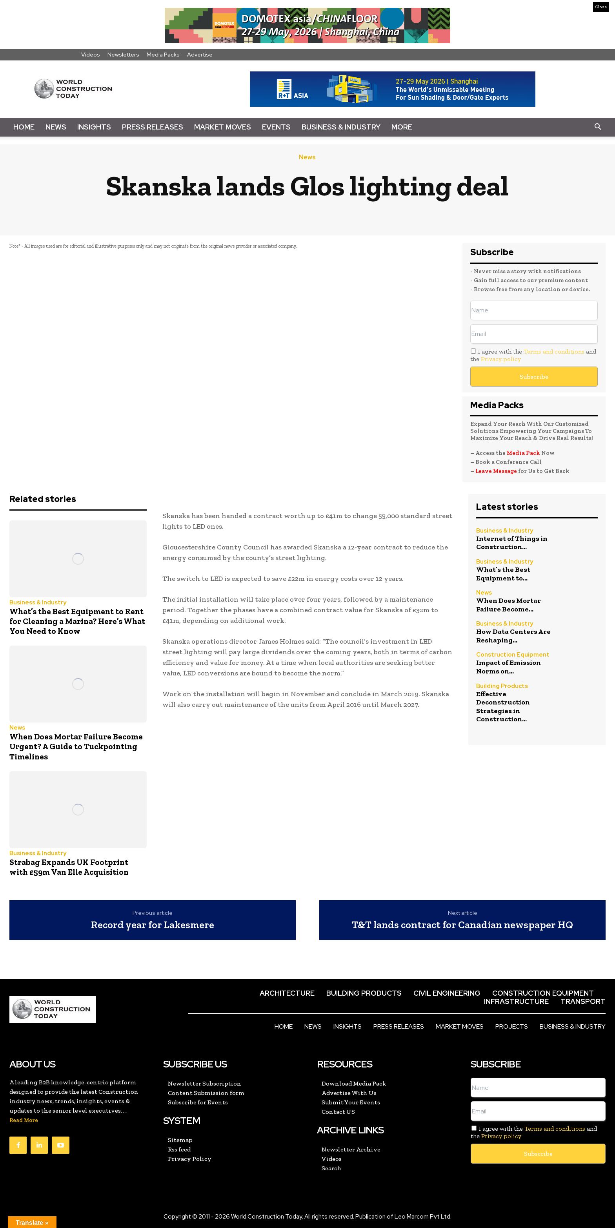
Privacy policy (501, 359)
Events (276, 126)
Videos (90, 54)
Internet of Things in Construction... (512, 542)
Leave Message (496, 470)
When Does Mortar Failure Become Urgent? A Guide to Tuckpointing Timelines (76, 746)
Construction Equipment (512, 655)
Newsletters (123, 54)
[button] (597, 127)
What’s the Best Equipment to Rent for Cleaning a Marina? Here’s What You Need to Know (77, 621)
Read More (23, 1120)
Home (24, 126)
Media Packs (163, 54)
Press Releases (152, 126)
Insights (94, 126)
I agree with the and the (533, 355)
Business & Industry (341, 126)
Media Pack (523, 452)
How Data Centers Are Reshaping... (513, 635)
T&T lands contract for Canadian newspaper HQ (462, 925)
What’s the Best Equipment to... (503, 573)
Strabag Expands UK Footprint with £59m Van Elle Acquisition (69, 867)
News (55, 126)
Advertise (200, 54)
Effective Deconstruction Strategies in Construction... (503, 707)
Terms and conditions (554, 351)
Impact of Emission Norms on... (508, 666)
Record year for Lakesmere (152, 925)
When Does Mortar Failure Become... (508, 604)
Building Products (502, 686)
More (401, 126)
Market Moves (222, 126)
